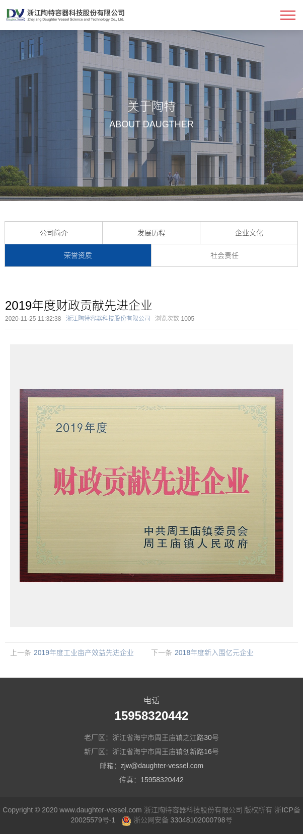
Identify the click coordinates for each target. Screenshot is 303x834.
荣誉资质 (78, 255)
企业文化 (249, 233)
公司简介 (54, 233)
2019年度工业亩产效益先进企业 (84, 652)
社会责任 (224, 255)
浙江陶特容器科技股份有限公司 (108, 318)
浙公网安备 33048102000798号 (177, 820)
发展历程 (151, 233)
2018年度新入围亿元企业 (214, 652)
